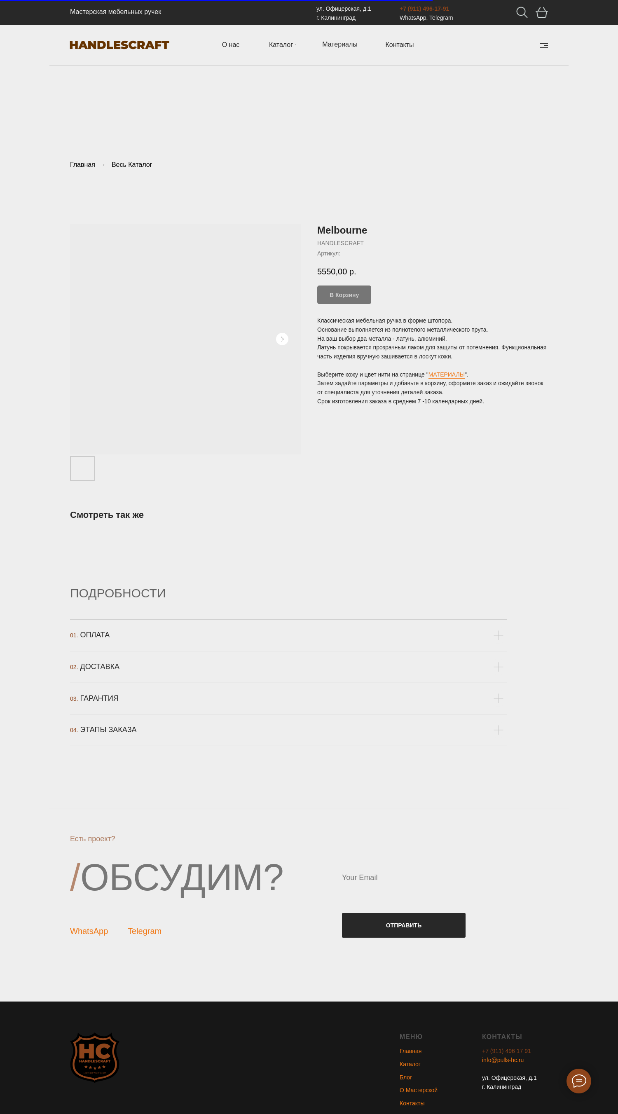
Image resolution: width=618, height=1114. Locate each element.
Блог (406, 1077)
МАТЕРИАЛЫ (446, 374)
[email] (445, 878)
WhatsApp (89, 931)
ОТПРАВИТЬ (404, 925)
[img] (543, 45)
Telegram (145, 931)
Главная (82, 164)
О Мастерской (419, 1090)
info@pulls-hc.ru (503, 1060)
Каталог (410, 1064)
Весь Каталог (132, 164)
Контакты (412, 1103)
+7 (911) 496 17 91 (506, 1051)
